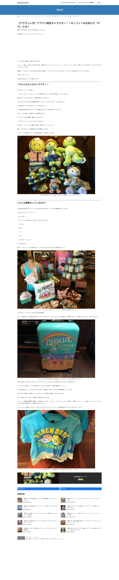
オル (44, 538)
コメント (20, 552)
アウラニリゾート (29, 537)
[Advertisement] (59, 47)
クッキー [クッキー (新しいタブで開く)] (52, 401)
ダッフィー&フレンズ (59, 538)
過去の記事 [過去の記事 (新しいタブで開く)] (36, 312)
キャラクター (50, 538)
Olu (28, 538)
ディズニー (37, 537)
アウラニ (32, 538)
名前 (19, 573)
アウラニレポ (39, 538)
